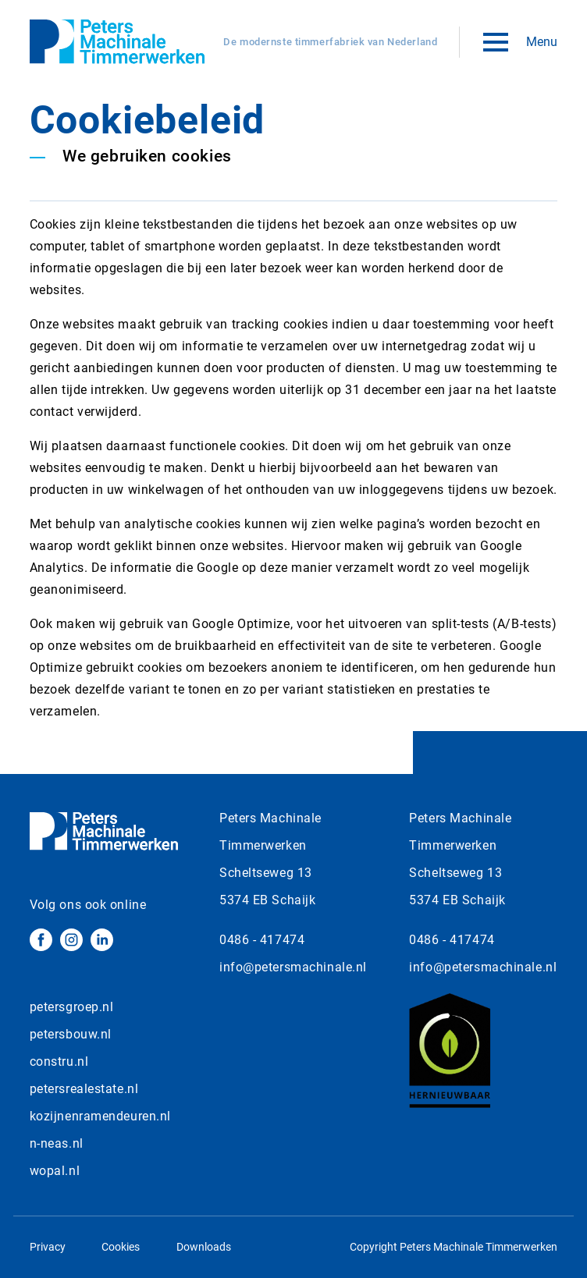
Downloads (203, 1247)
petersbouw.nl (71, 1034)
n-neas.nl (57, 1143)
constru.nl (59, 1061)
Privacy (48, 1247)
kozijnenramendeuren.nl (100, 1116)
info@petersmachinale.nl (293, 967)
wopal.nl (55, 1170)
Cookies (120, 1247)
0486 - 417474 (261, 939)
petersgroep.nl (72, 1006)
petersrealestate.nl (84, 1088)
